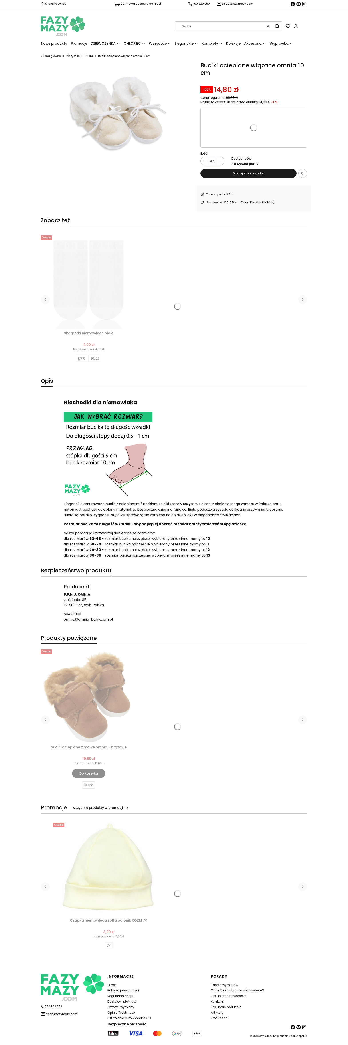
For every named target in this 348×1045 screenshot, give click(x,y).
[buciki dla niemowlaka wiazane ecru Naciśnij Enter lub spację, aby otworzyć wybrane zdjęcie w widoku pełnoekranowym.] (117, 113)
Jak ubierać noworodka (229, 996)
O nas (112, 985)
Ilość (203, 153)
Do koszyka (88, 773)
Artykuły (217, 1012)
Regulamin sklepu (120, 996)
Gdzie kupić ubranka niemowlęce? (237, 990)
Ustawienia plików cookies (127, 1018)
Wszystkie (72, 56)
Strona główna (51, 56)
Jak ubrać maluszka (226, 1007)
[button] (277, 26)
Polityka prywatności (123, 990)
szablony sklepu (262, 1036)
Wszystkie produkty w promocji (100, 807)
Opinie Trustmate (121, 1012)
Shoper (299, 1036)
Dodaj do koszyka (248, 173)
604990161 (72, 614)
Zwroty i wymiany (120, 1007)
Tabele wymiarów (224, 985)
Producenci (219, 1018)
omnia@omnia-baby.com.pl (88, 619)
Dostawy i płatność (122, 1001)
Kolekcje (217, 1001)
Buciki (89, 56)
